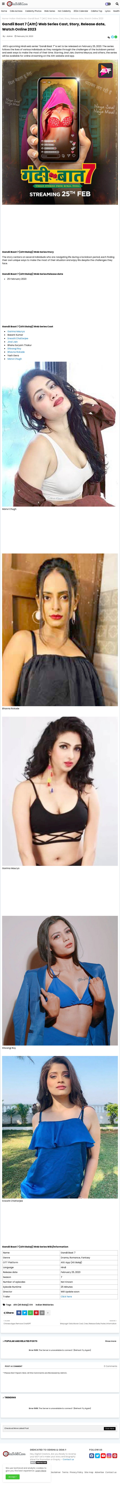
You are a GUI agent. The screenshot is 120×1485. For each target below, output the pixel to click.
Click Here (109, 1428)
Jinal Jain (12, 341)
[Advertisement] (60, 230)
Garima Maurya (16, 331)
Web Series (49, 11)
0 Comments (110, 1366)
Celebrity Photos (33, 11)
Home (4, 11)
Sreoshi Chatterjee (17, 338)
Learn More (40, 1470)
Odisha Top (96, 11)
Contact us (68, 1459)
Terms (65, 1472)
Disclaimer (55, 1472)
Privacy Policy (76, 1472)
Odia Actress (16, 11)
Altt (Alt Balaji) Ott (23, 1304)
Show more (110, 1341)
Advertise (99, 1472)
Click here (66, 1296)
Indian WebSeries (18, 18)
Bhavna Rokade (16, 352)
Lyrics (107, 11)
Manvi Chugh (14, 359)
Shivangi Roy (14, 348)
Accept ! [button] (12, 1476)
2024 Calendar (81, 11)
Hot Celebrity (64, 11)
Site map (88, 1472)
